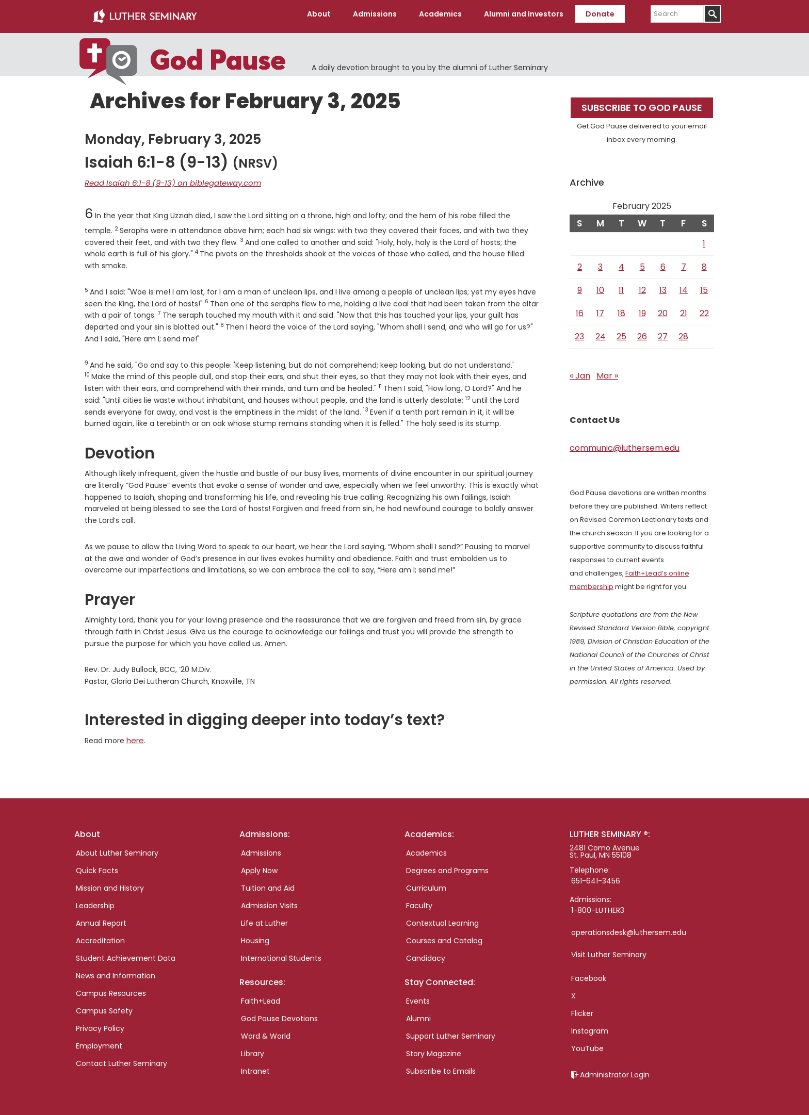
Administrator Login (615, 1068)
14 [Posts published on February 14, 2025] (683, 286)
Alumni (418, 1012)
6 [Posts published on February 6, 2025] (663, 263)
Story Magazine (433, 1047)
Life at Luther (264, 917)
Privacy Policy (100, 1022)
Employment (99, 1040)
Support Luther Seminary (450, 1030)
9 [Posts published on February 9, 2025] (579, 286)
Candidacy (425, 952)
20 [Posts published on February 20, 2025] (663, 309)
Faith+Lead (260, 995)
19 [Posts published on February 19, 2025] (642, 309)
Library (252, 1047)
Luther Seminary (144, 14)
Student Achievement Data (125, 952)
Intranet (255, 1065)
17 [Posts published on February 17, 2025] (600, 309)
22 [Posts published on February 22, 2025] (704, 309)
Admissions (261, 847)
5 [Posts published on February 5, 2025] (642, 263)
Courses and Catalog (444, 934)
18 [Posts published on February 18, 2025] (621, 309)
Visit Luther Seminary (608, 948)
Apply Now (259, 864)
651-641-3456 (595, 875)
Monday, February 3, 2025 (173, 135)
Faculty (419, 899)
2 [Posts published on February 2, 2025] (579, 263)
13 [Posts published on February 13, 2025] (663, 286)
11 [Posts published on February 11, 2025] (621, 286)
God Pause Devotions (279, 1012)
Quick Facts (97, 864)
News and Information (115, 969)
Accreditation (100, 934)
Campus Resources (111, 987)
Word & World (265, 1030)
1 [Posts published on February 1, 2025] (704, 239)
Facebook (588, 972)
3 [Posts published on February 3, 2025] (600, 263)
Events (418, 995)
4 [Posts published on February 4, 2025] (621, 263)
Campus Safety (104, 1004)
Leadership (95, 899)
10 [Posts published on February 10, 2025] (600, 286)
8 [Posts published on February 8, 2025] (704, 263)
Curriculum (426, 882)
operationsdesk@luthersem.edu (628, 926)
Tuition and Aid (268, 882)
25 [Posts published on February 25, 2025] (621, 332)
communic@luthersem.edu (624, 444)
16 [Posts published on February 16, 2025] (580, 309)
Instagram (589, 1025)
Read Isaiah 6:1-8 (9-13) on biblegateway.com (166, 178)
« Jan (580, 372)
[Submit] (712, 14)
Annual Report (101, 917)
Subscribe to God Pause (641, 103)
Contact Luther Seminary (121, 1057)
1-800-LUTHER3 (597, 904)
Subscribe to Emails (441, 1065)
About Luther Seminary (117, 847)
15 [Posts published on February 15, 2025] (704, 286)
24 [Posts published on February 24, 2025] (600, 332)
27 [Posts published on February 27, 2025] (663, 332)
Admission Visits (269, 899)
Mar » (607, 372)
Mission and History (110, 882)
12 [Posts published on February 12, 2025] (642, 286)
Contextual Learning (442, 917)
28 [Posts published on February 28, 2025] (683, 332)
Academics (426, 847)
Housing (255, 934)
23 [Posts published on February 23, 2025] (579, 332)
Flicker (582, 1007)
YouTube (587, 1042)
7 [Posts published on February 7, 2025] (683, 263)
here (134, 735)
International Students (281, 952)
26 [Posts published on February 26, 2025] (642, 332)
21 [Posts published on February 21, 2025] (683, 309)
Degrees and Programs (447, 864)
